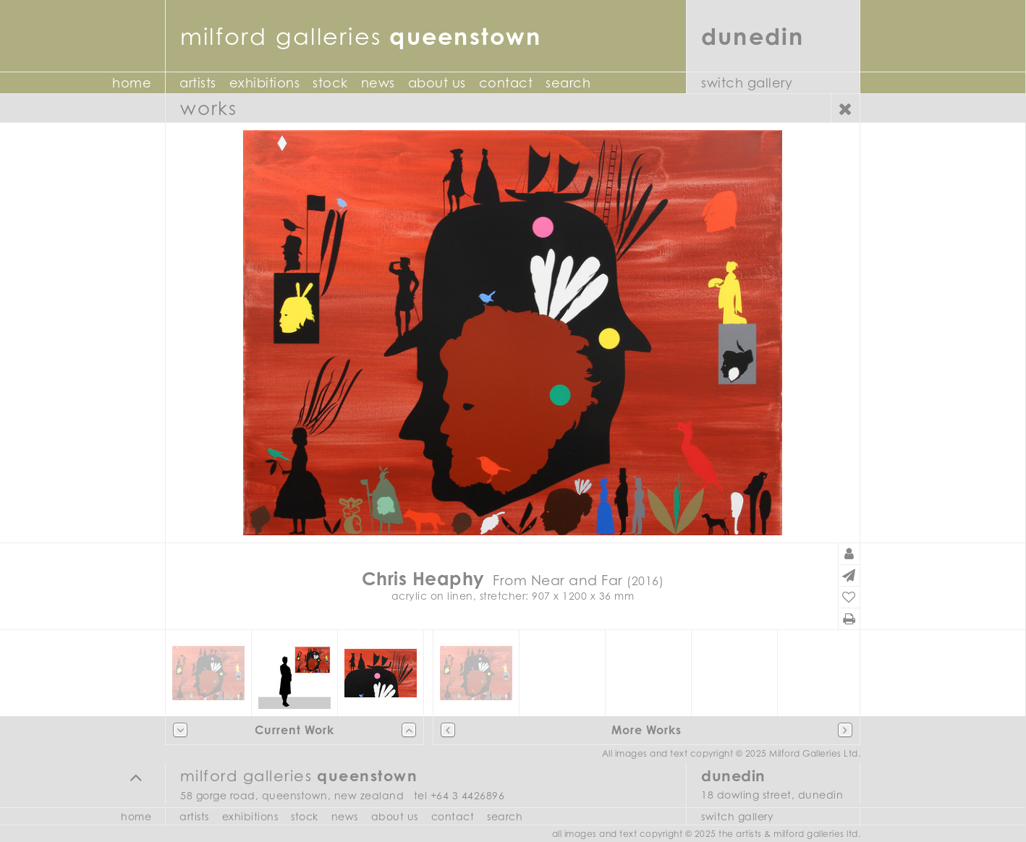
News (378, 82)
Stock (330, 82)
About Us (437, 82)
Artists (197, 82)
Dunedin (753, 36)
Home (131, 82)
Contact (506, 82)
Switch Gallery (746, 82)
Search (568, 82)
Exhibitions (264, 82)
